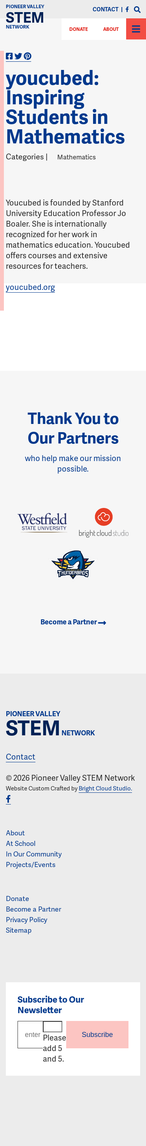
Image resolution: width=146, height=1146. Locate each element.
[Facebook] (127, 9)
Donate (17, 898)
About (111, 29)
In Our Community (34, 853)
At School (20, 843)
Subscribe (97, 1035)
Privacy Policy (26, 919)
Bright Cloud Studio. (105, 788)
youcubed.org (30, 286)
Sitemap (19, 930)
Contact (20, 756)
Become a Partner (73, 622)
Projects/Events (31, 864)
